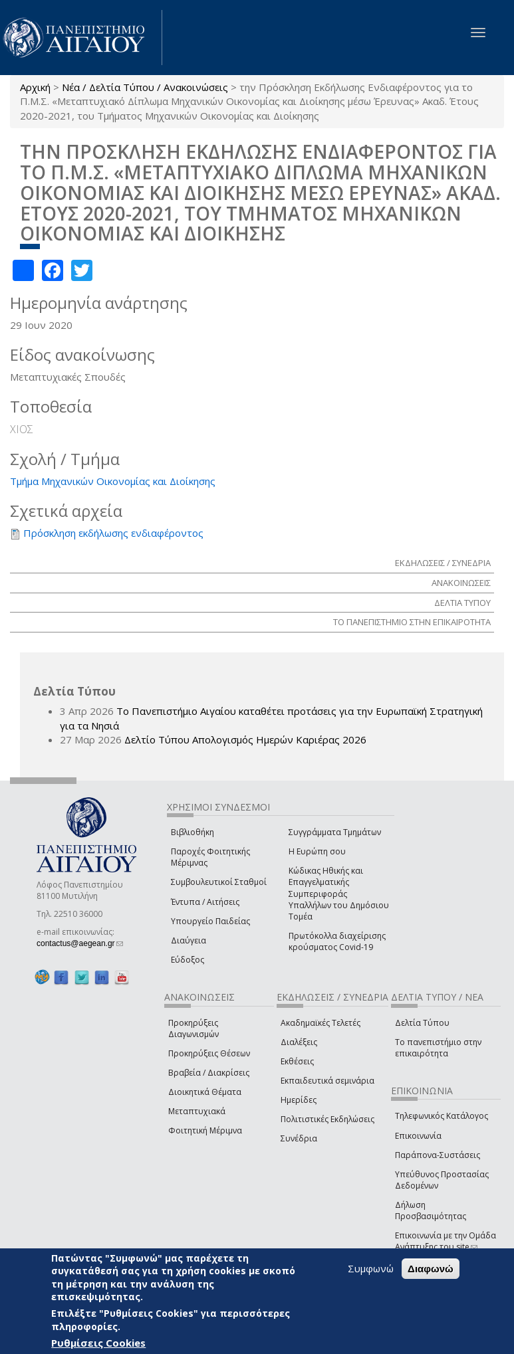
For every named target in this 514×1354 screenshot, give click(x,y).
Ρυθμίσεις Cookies (98, 1342)
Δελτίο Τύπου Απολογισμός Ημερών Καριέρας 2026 (245, 739)
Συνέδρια (299, 1138)
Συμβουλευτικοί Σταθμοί (219, 882)
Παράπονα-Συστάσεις (437, 1155)
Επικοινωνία (418, 1135)
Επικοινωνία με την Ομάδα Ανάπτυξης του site (445, 1241)
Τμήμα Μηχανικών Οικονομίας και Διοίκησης (112, 481)
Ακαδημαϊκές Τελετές (320, 1022)
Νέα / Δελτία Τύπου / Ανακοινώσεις (145, 87)
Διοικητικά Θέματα (204, 1092)
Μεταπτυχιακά (196, 1111)
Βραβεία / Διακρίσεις (208, 1072)
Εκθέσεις (297, 1061)
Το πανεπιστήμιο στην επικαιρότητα (438, 1047)
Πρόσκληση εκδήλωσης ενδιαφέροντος (113, 532)
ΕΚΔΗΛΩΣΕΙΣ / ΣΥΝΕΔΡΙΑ (443, 563)
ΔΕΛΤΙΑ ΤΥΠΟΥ (462, 603)
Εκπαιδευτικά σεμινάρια (327, 1080)
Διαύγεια (188, 940)
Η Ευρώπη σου (317, 851)
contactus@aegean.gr (80, 943)
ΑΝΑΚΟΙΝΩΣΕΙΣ (461, 583)
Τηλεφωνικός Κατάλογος (441, 1115)
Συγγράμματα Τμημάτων (335, 832)
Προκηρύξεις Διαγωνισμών (193, 1028)
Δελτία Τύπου (422, 1022)
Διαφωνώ (430, 1268)
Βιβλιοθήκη (192, 832)
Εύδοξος (187, 959)
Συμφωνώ (371, 1268)
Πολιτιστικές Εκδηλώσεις (327, 1119)
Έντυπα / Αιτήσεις (205, 902)
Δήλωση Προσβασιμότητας (430, 1210)
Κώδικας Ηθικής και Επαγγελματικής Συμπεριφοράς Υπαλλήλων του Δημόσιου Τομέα (339, 893)
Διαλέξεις (299, 1042)
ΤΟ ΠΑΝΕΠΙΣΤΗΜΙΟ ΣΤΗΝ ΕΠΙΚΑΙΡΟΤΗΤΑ (412, 622)
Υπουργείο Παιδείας (210, 921)
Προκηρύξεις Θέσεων (209, 1053)
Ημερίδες (299, 1100)
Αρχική (35, 87)
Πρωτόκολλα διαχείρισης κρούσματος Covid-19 (337, 941)
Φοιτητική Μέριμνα (205, 1130)
